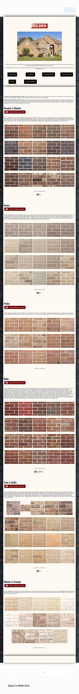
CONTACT (46, 5)
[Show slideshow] (39, 191)
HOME (21, 5)
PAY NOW (69, 10)
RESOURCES (37, 5)
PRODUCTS (27, 5)
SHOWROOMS (56, 5)
